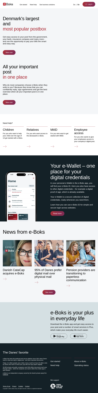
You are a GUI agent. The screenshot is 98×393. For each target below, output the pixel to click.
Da (74, 4)
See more (49, 292)
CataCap (5, 374)
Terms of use (6, 386)
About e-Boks (80, 361)
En (78, 4)
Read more (57, 213)
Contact (27, 386)
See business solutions (47, 4)
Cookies (20, 386)
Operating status (81, 365)
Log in (88, 4)
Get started (23, 4)
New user (9, 52)
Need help (33, 4)
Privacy (14, 386)
